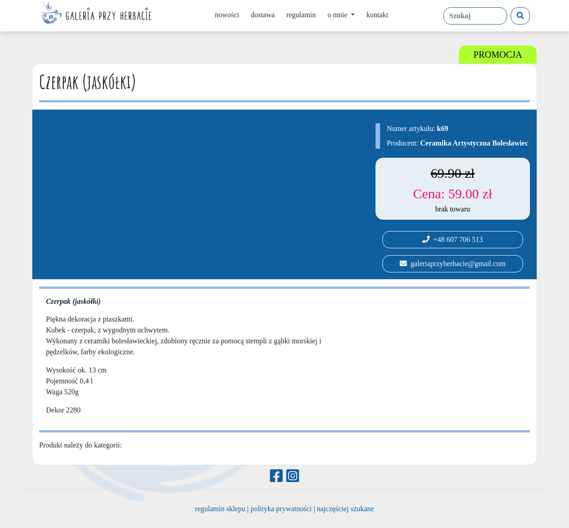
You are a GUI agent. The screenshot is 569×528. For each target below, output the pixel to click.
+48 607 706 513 (452, 239)
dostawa (262, 15)
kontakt (377, 15)
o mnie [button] (338, 15)
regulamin (301, 15)
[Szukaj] (520, 16)
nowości (227, 15)
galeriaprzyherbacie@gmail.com (453, 263)
